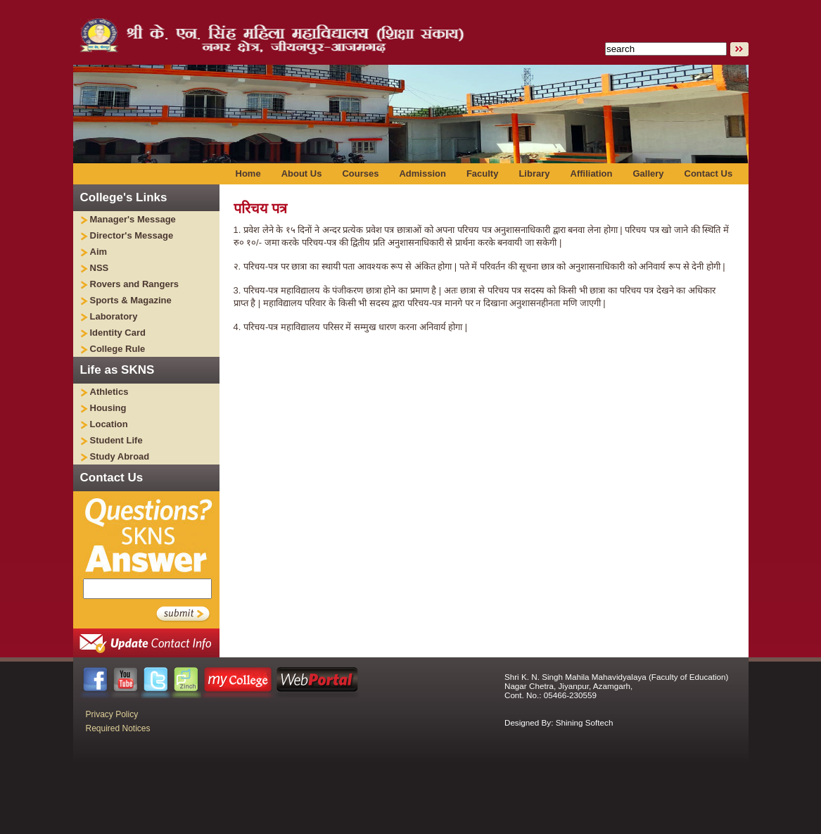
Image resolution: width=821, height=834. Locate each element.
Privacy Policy (112, 714)
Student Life (116, 440)
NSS (99, 268)
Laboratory (114, 316)
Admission (422, 173)
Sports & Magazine (131, 300)
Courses (360, 173)
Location (109, 424)
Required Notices (118, 728)
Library (533, 173)
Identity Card (118, 332)
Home (248, 173)
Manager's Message (133, 219)
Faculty (482, 173)
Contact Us (709, 173)
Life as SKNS (117, 370)
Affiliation (592, 173)
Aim (99, 251)
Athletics (109, 391)
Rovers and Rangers (134, 284)
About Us (301, 173)
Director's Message (132, 235)
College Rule (118, 348)
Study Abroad (120, 456)
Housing (108, 408)
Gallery (647, 173)
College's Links (123, 197)
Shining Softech (584, 722)
